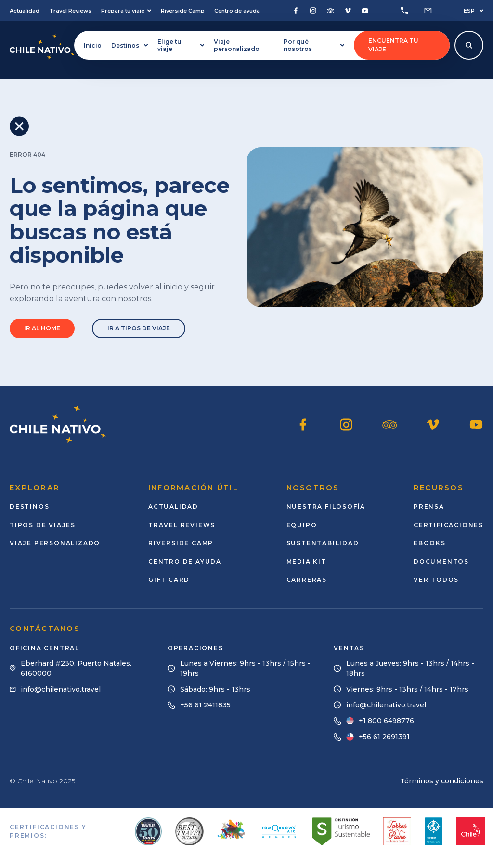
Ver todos (436, 579)
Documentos (441, 561)
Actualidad (24, 10)
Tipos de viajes (43, 524)
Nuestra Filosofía (326, 506)
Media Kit (306, 561)
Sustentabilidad (322, 543)
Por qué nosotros (314, 45)
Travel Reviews (70, 10)
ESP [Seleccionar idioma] (473, 10)
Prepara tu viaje (126, 10)
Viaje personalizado (236, 45)
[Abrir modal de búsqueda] (468, 45)
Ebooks (430, 543)
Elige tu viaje (180, 45)
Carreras (306, 579)
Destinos (129, 45)
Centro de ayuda (237, 10)
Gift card (169, 579)
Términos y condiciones (441, 781)
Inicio (93, 45)
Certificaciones (448, 524)
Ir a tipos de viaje (138, 328)
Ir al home (42, 328)
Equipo (301, 524)
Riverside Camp (183, 10)
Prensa (429, 506)
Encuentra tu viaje (393, 45)
